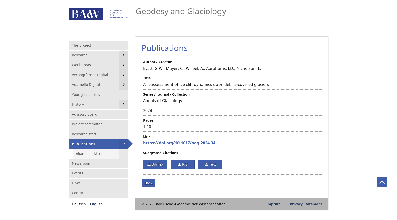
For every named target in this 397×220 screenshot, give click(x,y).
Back (148, 183)
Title (147, 78)
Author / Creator (157, 61)
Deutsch (79, 204)
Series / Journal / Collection (166, 94)
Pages (148, 120)
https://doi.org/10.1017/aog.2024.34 (179, 143)
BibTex (157, 164)
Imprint (273, 204)
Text (212, 164)
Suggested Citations (160, 152)
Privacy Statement (306, 204)
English (96, 204)
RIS (184, 164)
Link (147, 136)
